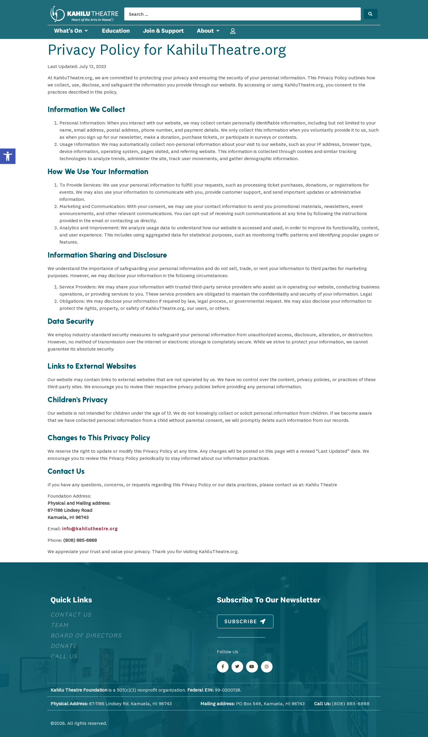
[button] (71, 31)
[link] (7, 156)
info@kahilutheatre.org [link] (90, 528)
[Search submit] (370, 14)
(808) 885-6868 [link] (351, 703)
